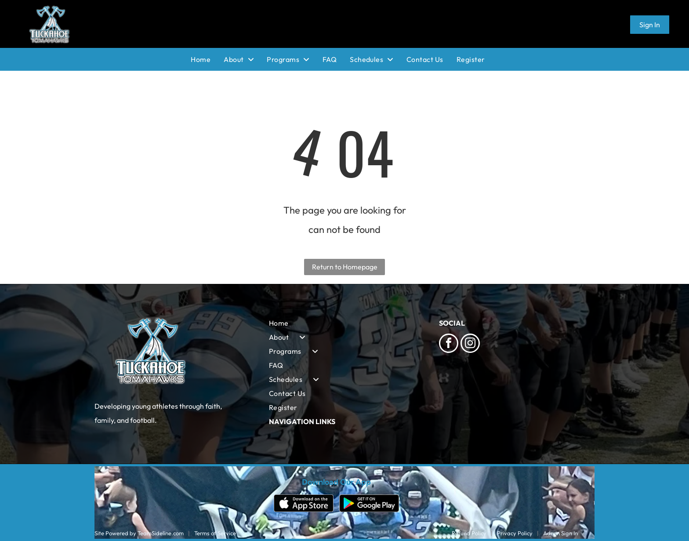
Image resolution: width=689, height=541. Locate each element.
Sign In (649, 24)
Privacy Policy (515, 533)
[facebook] (448, 344)
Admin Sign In (560, 533)
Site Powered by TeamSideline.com (139, 533)
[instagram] (470, 344)
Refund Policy (469, 533)
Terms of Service (215, 533)
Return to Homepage (344, 266)
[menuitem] (207, 59)
